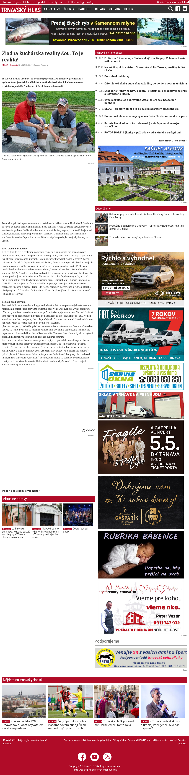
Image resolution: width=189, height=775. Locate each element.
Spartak (41, 2)
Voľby (90, 2)
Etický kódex (119, 740)
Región (17, 2)
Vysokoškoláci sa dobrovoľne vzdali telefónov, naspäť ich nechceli (140, 101)
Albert (185, 2)
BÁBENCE (84, 9)
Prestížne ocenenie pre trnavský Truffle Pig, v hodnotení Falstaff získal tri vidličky (146, 227)
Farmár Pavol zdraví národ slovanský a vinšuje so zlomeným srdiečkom (142, 125)
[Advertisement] (48, 190)
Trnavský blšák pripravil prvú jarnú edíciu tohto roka (114, 723)
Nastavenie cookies (165, 740)
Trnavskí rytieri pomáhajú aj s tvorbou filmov (135, 237)
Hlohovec (28, 2)
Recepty (52, 2)
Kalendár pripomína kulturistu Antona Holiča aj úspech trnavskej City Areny (146, 216)
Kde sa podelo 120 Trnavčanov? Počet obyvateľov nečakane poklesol (22, 724)
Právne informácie (73, 740)
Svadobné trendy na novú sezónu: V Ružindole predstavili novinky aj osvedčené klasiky (145, 92)
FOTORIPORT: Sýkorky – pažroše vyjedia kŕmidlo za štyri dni (142, 132)
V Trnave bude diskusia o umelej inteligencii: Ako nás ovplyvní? (160, 724)
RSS (140, 740)
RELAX (5, 65)
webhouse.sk (110, 769)
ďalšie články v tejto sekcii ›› (173, 141)
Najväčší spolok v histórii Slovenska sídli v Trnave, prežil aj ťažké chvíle (45, 533)
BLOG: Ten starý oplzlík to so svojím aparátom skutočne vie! (141, 108)
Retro (63, 2)
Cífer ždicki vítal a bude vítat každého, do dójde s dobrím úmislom (145, 83)
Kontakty (149, 740)
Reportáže (14, 65)
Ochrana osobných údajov (97, 740)
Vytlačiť (88, 430)
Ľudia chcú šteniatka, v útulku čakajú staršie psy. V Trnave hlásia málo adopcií (16, 533)
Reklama (132, 740)
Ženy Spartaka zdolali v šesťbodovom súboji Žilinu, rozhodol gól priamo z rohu (67, 724)
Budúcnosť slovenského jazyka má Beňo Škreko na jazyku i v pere (145, 116)
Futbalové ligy (76, 2)
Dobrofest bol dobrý (117, 76)
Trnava (7, 2)
